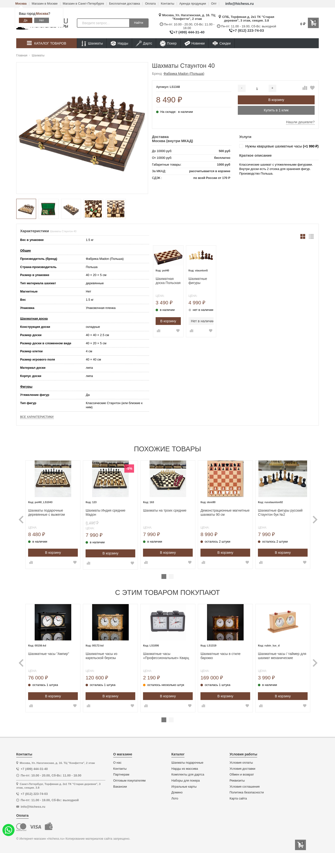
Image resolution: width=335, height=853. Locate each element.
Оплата (150, 3)
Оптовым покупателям (129, 778)
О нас (117, 760)
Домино (177, 790)
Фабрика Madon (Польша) (184, 74)
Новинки (194, 43)
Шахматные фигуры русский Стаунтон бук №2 (277, 511)
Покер (168, 43)
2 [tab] (171, 575)
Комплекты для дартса (187, 772)
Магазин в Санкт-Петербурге (83, 3)
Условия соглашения (245, 784)
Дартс (144, 43)
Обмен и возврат (242, 772)
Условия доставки (242, 766)
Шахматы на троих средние (165, 509)
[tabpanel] (56, 514)
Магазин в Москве (45, 3)
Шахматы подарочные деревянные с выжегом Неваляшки (50, 511)
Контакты (167, 3)
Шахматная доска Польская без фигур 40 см (168, 281)
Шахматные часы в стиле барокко (220, 654)
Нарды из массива (184, 766)
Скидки (221, 44)
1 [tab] (163, 575)
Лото (174, 796)
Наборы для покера (185, 778)
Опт (214, 3)
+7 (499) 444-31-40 (189, 32)
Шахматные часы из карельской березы (104, 654)
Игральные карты (184, 784)
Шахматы (92, 43)
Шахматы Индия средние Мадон (108, 511)
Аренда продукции (192, 3)
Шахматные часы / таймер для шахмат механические (276, 654)
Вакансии (120, 784)
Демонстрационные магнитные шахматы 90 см (221, 511)
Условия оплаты (241, 760)
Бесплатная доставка (124, 3)
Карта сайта (238, 796)
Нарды (119, 43)
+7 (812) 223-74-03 (248, 30)
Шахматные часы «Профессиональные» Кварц (167, 654)
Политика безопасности (247, 790)
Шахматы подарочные (187, 760)
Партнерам (121, 772)
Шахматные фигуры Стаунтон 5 (198, 281)
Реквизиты (237, 778)
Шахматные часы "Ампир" (52, 651)
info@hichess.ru (239, 3)
